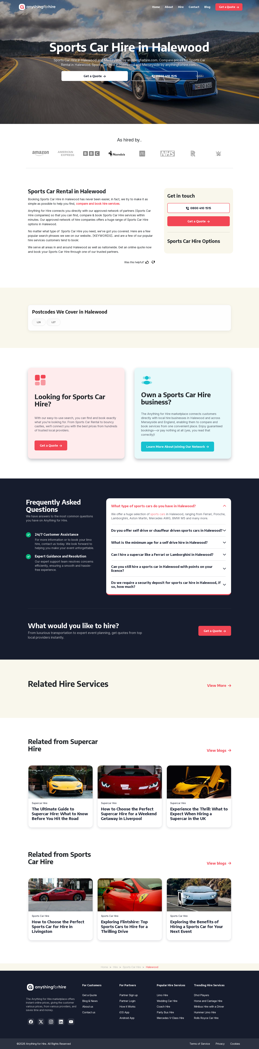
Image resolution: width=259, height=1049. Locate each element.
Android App (126, 1018)
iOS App (124, 1012)
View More (219, 685)
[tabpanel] (60, 796)
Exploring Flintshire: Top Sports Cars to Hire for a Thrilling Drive (124, 926)
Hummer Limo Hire (205, 1012)
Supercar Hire (39, 803)
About (169, 7)
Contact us (88, 1012)
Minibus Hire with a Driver (209, 1006)
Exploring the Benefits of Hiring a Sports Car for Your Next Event (196, 926)
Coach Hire (163, 1006)
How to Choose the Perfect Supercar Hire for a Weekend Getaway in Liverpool (129, 813)
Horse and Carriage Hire (208, 1001)
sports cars (157, 514)
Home (156, 7)
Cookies (235, 1043)
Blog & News (90, 1001)
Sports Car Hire (40, 916)
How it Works (127, 1006)
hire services (110, 203)
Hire (181, 7)
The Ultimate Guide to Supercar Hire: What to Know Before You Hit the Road (60, 813)
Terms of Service (199, 1043)
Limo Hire (162, 995)
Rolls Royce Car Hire (206, 1018)
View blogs (219, 750)
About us (87, 1006)
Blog (207, 7)
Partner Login (127, 1001)
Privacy (220, 1043)
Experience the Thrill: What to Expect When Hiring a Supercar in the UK (199, 813)
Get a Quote (89, 995)
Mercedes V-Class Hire (170, 1018)
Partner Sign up (128, 995)
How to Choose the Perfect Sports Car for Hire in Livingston (58, 926)
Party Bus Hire (165, 1012)
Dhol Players (201, 995)
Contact (194, 7)
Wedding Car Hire (167, 1001)
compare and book (89, 203)
